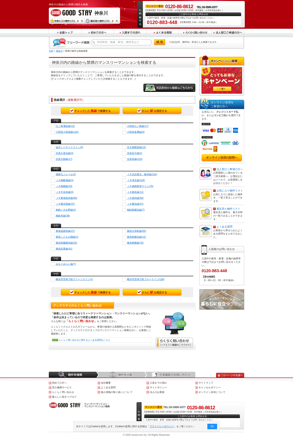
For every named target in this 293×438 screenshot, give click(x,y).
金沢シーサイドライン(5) (69, 147)
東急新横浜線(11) (136, 237)
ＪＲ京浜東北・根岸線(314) (142, 174)
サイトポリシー (158, 387)
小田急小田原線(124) (67, 132)
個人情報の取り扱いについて (117, 392)
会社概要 (106, 382)
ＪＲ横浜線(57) (135, 203)
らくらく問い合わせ (63, 392)
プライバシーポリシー (162, 426)
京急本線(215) (134, 159)
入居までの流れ (158, 382)
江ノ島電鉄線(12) (65, 126)
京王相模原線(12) (136, 147)
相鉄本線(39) (63, 215)
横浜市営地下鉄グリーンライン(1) (74, 279)
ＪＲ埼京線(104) (136, 180)
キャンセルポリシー (210, 387)
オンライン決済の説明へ (221, 157)
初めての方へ (59, 382)
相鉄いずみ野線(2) (66, 209)
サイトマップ (206, 382)
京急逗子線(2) (134, 153)
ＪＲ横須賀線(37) (65, 203)
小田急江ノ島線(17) (137, 126)
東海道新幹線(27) (65, 231)
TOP (51, 51)
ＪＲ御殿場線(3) (64, 180)
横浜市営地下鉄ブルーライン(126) (145, 279)
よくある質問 (224, 226)
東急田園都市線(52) (66, 242)
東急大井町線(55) (136, 231)
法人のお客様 (157, 392)
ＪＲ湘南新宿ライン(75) (140, 186)
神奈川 (59, 51)
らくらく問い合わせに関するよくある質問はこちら (84, 340)
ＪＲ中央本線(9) (64, 192)
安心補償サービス (62, 387)
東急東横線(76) (135, 242)
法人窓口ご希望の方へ (229, 169)
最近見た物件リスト (228, 208)
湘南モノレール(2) (66, 174)
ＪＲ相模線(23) (64, 186)
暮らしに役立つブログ (64, 396)
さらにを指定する (152, 111)
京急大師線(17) (64, 159)
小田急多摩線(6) (136, 132)
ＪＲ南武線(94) (135, 198)
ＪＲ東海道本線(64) (66, 198)
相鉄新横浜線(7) (136, 209)
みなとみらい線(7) (66, 264)
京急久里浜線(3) (64, 153)
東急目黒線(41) (64, 248)
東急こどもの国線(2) (67, 237)
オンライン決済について (212, 392)
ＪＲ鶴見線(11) (135, 192)
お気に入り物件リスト (229, 190)
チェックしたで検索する (90, 111)
